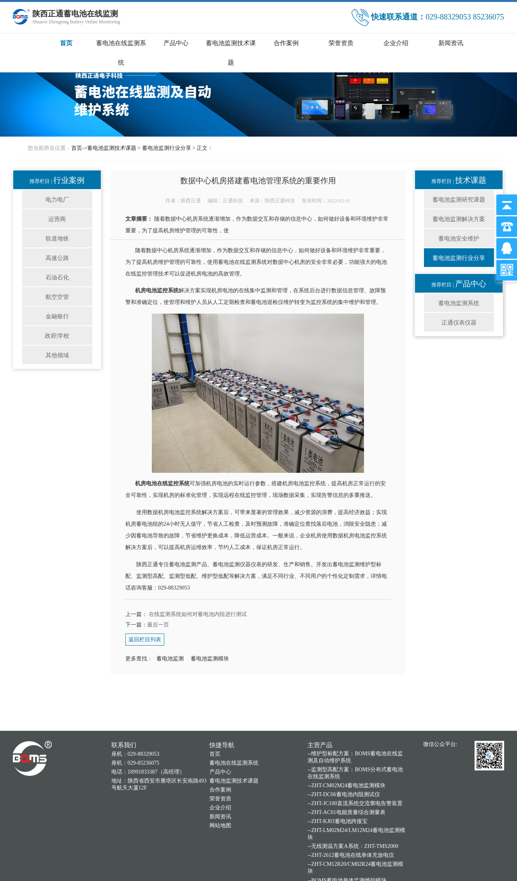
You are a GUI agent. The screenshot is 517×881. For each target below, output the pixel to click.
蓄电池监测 (170, 659)
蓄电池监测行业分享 (166, 148)
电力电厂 (57, 200)
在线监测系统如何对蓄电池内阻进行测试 (197, 614)
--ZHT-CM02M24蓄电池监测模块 (346, 837)
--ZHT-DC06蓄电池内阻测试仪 (344, 846)
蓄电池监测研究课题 (459, 200)
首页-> (79, 148)
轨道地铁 (57, 238)
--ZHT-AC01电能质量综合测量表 (346, 864)
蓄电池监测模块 (210, 659)
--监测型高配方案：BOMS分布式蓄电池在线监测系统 (355, 824)
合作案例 (286, 43)
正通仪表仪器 (459, 322)
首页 (66, 43)
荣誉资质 (341, 43)
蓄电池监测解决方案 (459, 219)
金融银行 (57, 316)
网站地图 (220, 876)
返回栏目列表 (144, 639)
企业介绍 (395, 43)
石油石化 (57, 277)
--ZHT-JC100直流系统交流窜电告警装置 (355, 855)
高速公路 (57, 258)
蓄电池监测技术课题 (111, 148)
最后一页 (158, 625)
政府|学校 (57, 336)
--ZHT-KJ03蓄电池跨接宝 (337, 873)
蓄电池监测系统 (458, 303)
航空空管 (57, 297)
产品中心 (176, 43)
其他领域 (57, 355)
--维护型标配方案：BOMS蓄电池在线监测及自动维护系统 (355, 808)
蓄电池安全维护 (458, 238)
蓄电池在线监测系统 (233, 814)
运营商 (57, 219)
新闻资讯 (450, 43)
